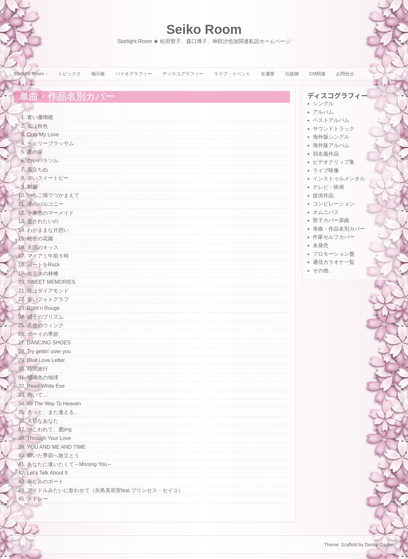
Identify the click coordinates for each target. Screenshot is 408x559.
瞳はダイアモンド (48, 291)
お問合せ (345, 73)
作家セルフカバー (334, 237)
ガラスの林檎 (42, 273)
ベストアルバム (331, 120)
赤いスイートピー (48, 178)
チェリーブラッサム (50, 143)
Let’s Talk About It (47, 473)
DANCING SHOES (49, 342)
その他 (320, 270)
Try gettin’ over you (49, 351)
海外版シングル (331, 137)
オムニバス (326, 212)
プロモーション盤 (334, 254)
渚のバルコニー (45, 204)
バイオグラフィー (133, 73)
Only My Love (43, 134)
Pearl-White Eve (46, 386)
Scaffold (349, 544)
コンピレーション (334, 203)
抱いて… (37, 395)
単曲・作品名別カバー (339, 229)
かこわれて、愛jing (49, 429)
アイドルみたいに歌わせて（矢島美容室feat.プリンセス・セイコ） (105, 490)
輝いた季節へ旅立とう (53, 455)
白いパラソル (42, 160)
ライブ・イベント (232, 73)
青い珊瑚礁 (40, 117)
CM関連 (317, 73)
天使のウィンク (45, 325)
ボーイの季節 (42, 334)
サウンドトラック (334, 128)
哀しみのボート (45, 481)
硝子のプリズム (45, 317)
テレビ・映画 (328, 187)
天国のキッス (42, 247)
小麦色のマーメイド (50, 213)
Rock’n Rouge (43, 308)
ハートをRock (43, 264)
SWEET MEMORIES (51, 282)
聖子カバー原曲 (331, 220)
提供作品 (323, 195)
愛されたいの (42, 221)
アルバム (323, 112)
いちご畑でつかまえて (53, 195)
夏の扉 (35, 152)
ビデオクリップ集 (334, 162)
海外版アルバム (331, 145)
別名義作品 (326, 154)
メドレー (37, 499)
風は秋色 (37, 126)
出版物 (292, 73)
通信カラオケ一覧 (334, 262)
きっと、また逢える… (53, 412)
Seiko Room (204, 29)
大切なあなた (42, 421)
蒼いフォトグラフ (48, 299)
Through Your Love (49, 438)
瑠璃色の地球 (42, 377)
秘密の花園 (40, 238)
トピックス (69, 73)
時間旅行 (37, 368)
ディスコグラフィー (183, 73)
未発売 (320, 245)
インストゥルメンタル (339, 178)
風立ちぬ (37, 169)
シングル (323, 103)
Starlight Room (29, 73)
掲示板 (98, 73)
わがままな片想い (48, 230)
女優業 (268, 73)
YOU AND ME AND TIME (56, 447)
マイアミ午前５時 (48, 256)
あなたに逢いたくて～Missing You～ (69, 464)
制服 (32, 186)
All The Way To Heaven (54, 403)
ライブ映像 (326, 170)
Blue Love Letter (46, 360)
